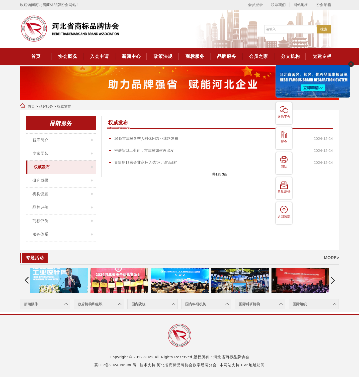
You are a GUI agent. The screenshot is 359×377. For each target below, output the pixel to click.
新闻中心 (131, 56)
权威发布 (64, 106)
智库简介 (40, 140)
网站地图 (300, 4)
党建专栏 (322, 56)
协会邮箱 (323, 4)
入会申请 (99, 56)
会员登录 (255, 4)
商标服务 (194, 56)
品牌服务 (226, 56)
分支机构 (290, 56)
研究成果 (40, 180)
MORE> (331, 257)
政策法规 (163, 56)
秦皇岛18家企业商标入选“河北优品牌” (145, 162)
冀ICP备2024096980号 (115, 365)
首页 (36, 56)
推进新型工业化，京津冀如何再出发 (144, 150)
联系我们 (278, 4)
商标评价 (40, 221)
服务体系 (40, 234)
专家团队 (40, 153)
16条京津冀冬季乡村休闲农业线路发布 (146, 138)
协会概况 (67, 56)
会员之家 (258, 56)
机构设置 (40, 194)
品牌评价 (40, 207)
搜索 (323, 29)
